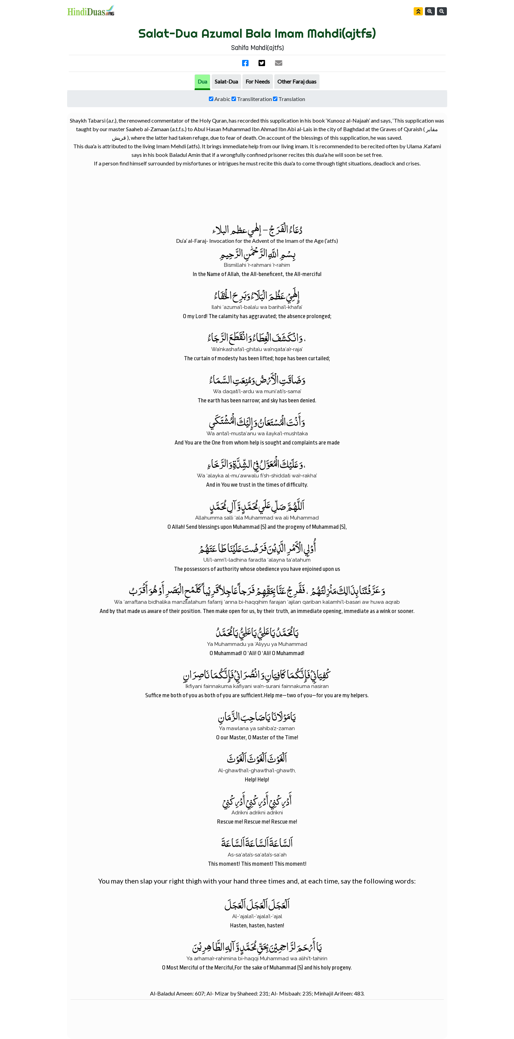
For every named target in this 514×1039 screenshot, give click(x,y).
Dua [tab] (202, 81)
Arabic (222, 99)
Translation (291, 99)
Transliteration (254, 99)
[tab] (226, 81)
